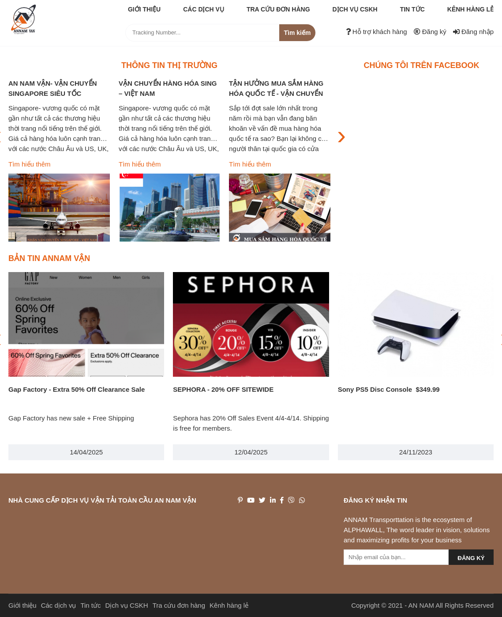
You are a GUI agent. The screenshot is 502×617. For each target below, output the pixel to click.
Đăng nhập (473, 31)
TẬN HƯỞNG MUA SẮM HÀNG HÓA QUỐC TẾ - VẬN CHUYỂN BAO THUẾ (276, 93)
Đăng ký (430, 31)
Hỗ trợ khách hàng (376, 31)
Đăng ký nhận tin (375, 500)
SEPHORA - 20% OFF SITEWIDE (223, 389)
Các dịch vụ (203, 9)
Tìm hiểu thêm (29, 164)
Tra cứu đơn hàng (278, 9)
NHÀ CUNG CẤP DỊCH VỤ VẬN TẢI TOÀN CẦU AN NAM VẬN (102, 500)
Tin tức (412, 9)
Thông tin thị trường (169, 65)
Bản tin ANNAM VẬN (49, 258)
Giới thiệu (144, 9)
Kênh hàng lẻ (470, 9)
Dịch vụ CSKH (355, 9)
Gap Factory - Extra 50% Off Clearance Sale (76, 389)
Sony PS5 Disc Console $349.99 (389, 389)
